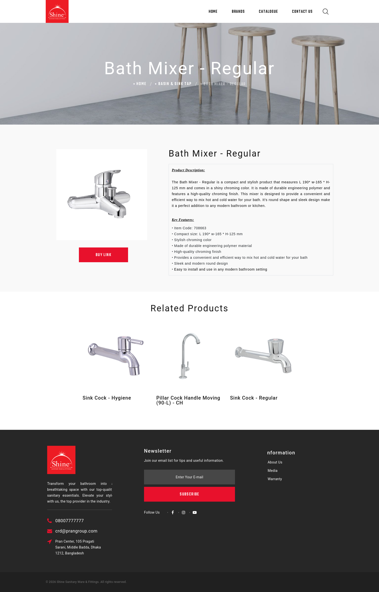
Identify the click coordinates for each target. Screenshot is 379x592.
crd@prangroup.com (95, 531)
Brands (238, 12)
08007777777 (88, 520)
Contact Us (302, 12)
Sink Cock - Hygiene (107, 398)
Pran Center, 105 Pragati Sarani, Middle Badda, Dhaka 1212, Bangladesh (97, 547)
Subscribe (189, 472)
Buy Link (103, 255)
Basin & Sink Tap (175, 84)
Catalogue (268, 12)
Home (213, 12)
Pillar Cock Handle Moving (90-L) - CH (188, 400)
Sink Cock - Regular (253, 398)
